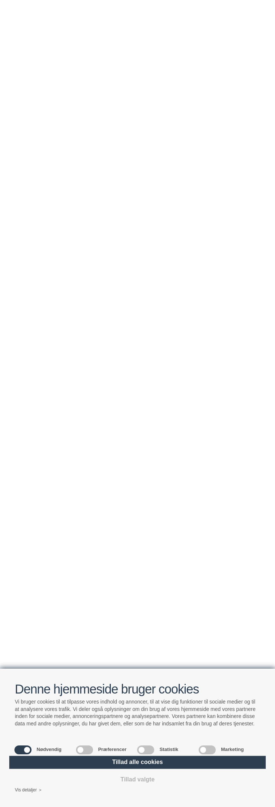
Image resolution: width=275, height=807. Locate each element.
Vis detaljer (28, 790)
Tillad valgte (137, 779)
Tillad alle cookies (137, 762)
